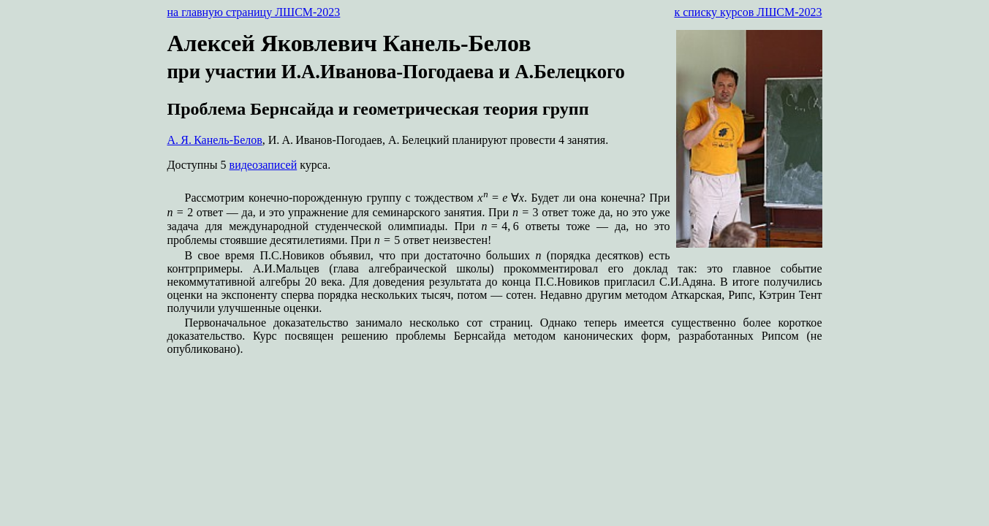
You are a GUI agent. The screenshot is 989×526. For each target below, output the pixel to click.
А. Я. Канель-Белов (214, 140)
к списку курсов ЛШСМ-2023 (748, 12)
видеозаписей (264, 165)
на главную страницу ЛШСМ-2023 (254, 12)
